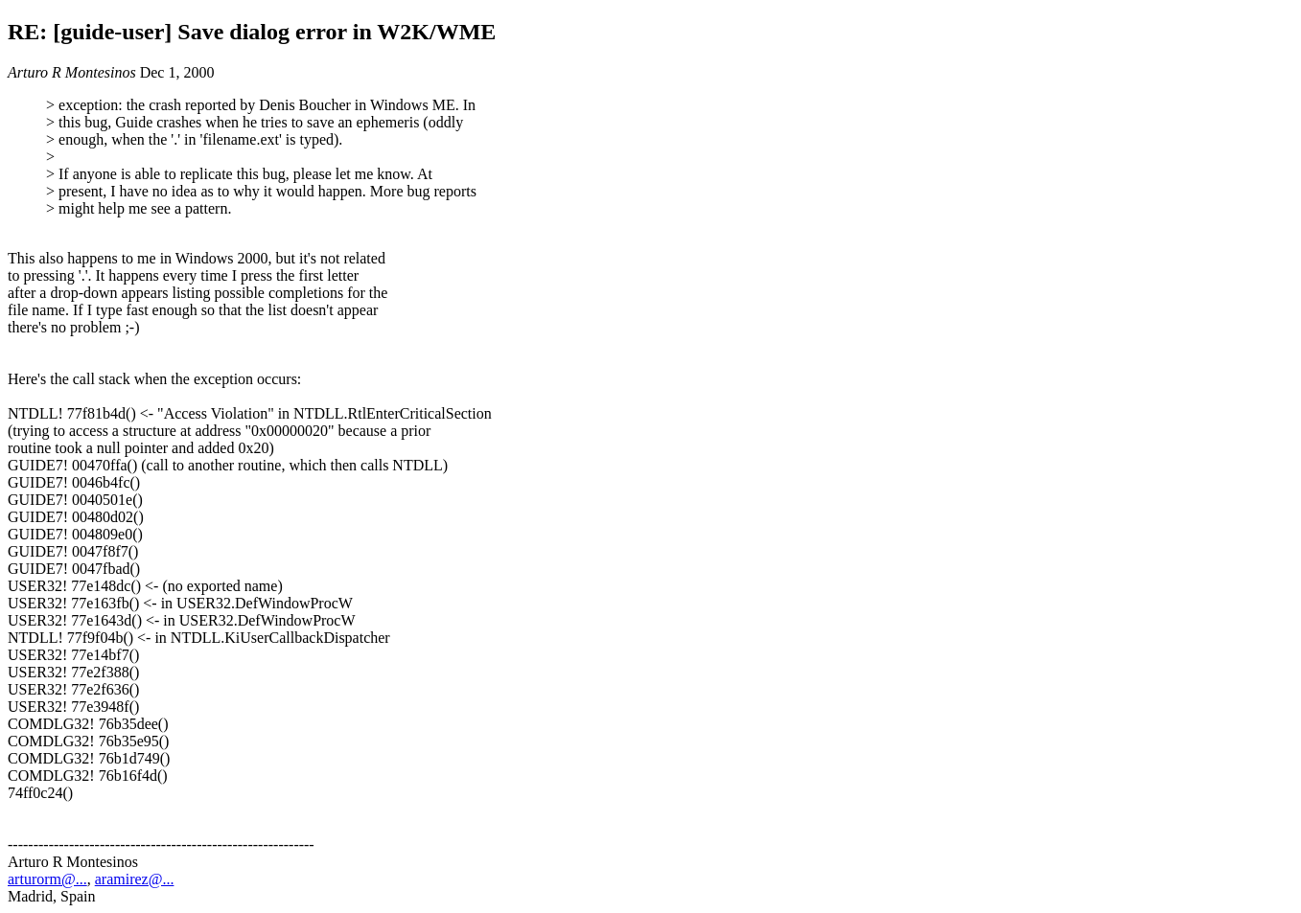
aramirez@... (134, 879)
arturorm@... (47, 879)
